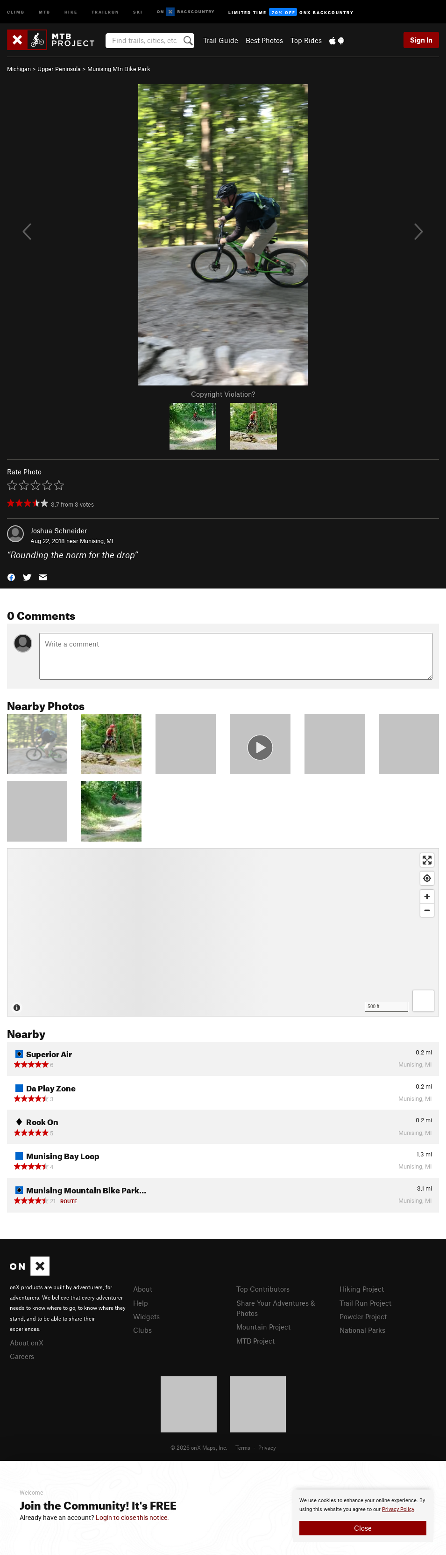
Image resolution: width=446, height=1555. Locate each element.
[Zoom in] (427, 896)
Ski (138, 11)
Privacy (267, 1447)
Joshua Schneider (58, 530)
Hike (71, 11)
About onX (26, 1342)
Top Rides (306, 40)
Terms (242, 1447)
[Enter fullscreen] (427, 860)
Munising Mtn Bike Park (118, 69)
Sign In (421, 40)
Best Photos (264, 40)
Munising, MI (96, 541)
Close (363, 1528)
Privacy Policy (398, 1509)
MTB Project (255, 1341)
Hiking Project (362, 1289)
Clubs (142, 1330)
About (142, 1289)
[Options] (423, 1000)
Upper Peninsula (59, 69)
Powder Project (363, 1316)
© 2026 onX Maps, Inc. (198, 1447)
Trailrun (105, 11)
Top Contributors (263, 1289)
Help (140, 1303)
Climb (16, 11)
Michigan (19, 69)
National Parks (362, 1330)
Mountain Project (263, 1326)
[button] (11, 576)
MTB (44, 11)
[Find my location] (427, 878)
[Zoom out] (427, 910)
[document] (362, 1515)
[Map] (223, 932)
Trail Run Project (365, 1303)
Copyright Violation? (223, 394)
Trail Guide (220, 40)
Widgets (146, 1316)
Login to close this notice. (132, 1517)
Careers (22, 1356)
